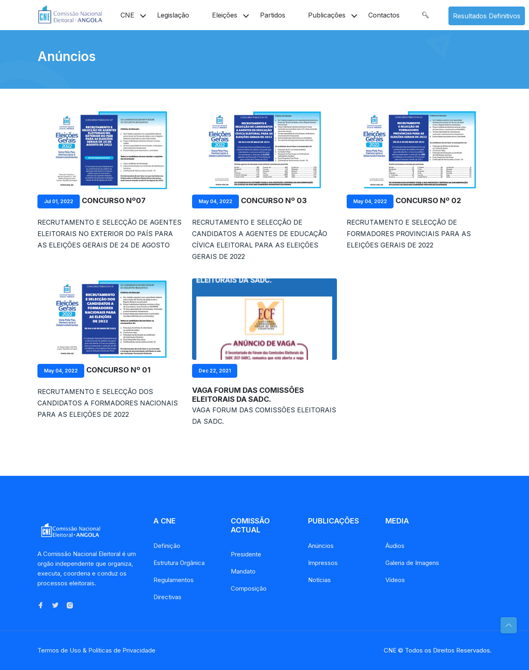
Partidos (272, 15)
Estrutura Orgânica (179, 563)
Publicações (326, 15)
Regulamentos (173, 580)
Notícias (319, 580)
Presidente (246, 554)
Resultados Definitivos (486, 16)
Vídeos (395, 580)
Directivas (167, 597)
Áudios (394, 546)
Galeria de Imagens (412, 563)
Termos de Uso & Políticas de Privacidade (96, 650)
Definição (166, 546)
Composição (249, 588)
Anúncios (321, 546)
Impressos (323, 563)
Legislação (173, 15)
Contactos (384, 15)
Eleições (224, 15)
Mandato (243, 571)
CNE (127, 15)
